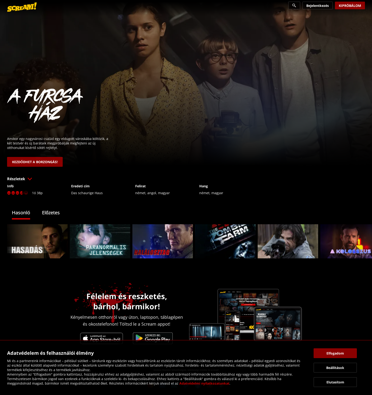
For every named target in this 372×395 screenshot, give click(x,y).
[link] (22, 7)
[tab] (24, 213)
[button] (186, 178)
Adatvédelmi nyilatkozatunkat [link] (204, 383)
